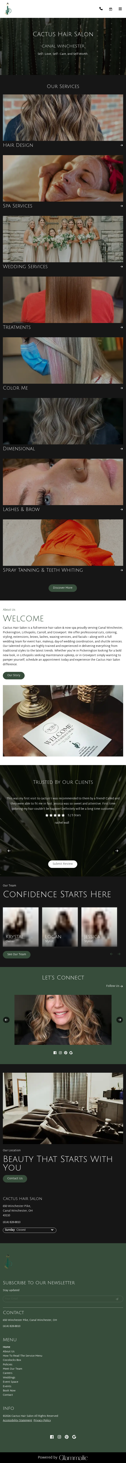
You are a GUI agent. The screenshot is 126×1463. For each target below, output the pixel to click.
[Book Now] (9, 1390)
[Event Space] (10, 1382)
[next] (117, 850)
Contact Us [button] (15, 1178)
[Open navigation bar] (120, 9)
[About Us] (8, 1351)
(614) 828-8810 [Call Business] (11, 1222)
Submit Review (63, 864)
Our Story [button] (13, 675)
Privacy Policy (42, 1420)
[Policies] (7, 1364)
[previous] (9, 850)
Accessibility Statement (17, 1420)
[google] (71, 1053)
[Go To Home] (7, 9)
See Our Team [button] (16, 954)
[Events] (7, 1386)
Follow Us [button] (114, 986)
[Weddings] (9, 1377)
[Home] (6, 1347)
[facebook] (55, 1053)
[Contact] (8, 1395)
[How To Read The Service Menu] (22, 1356)
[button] (113, 9)
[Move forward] (119, 954)
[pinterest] (66, 1053)
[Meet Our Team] (12, 1369)
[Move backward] (111, 954)
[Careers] (7, 1373)
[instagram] (60, 1053)
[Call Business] (104, 9)
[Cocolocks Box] (12, 1360)
